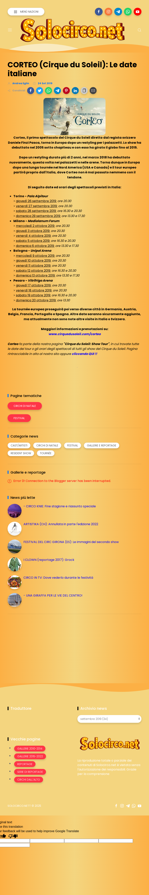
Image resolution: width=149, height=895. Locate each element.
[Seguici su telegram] (118, 12)
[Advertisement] (37, 644)
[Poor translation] (13, 836)
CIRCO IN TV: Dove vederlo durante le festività (58, 577)
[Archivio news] (109, 719)
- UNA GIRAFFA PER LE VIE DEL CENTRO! (52, 595)
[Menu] (10, 30)
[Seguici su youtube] (137, 12)
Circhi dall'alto (28, 780)
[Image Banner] (109, 743)
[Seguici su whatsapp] (128, 12)
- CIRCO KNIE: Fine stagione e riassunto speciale (59, 506)
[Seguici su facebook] (99, 12)
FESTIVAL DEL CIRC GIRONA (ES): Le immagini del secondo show (71, 542)
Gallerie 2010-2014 (29, 749)
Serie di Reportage (30, 772)
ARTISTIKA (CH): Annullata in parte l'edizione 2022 (60, 524)
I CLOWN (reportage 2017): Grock (48, 560)
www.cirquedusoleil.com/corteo (75, 334)
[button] (30, 90)
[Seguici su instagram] (108, 12)
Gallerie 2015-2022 (30, 756)
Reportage (24, 764)
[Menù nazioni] (26, 12)
